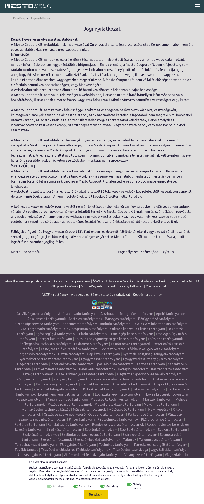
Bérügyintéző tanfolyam (156, 319)
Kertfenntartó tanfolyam (170, 369)
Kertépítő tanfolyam (133, 369)
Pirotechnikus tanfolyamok (117, 419)
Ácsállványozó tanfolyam (36, 314)
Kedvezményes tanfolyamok (55, 369)
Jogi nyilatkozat (40, 18)
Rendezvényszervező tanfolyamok (118, 424)
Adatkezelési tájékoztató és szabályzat (100, 294)
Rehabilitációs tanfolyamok (68, 424)
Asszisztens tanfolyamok (46, 319)
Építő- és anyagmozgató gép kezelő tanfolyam (110, 339)
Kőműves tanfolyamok (34, 379)
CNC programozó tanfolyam (85, 329)
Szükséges (58, 486)
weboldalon (36, 479)
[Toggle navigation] (198, 6)
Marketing (112, 486)
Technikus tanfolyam (115, 445)
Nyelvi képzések (158, 409)
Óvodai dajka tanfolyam (106, 414)
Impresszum (80, 281)
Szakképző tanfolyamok (41, 434)
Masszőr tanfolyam (158, 399)
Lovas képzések (158, 394)
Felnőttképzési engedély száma (27, 281)
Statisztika (85, 486)
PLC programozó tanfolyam (162, 419)
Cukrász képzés (121, 329)
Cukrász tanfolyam (150, 329)
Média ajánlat (156, 286)
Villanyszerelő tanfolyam (143, 455)
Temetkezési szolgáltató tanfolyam (160, 445)
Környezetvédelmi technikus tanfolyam (120, 379)
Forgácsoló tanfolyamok (36, 354)
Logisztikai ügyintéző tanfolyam (119, 394)
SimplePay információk (98, 286)
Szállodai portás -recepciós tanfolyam (91, 434)
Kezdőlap (19, 18)
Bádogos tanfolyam (120, 319)
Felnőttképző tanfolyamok (131, 344)
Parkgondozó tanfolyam (146, 414)
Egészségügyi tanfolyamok (56, 334)
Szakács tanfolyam (172, 429)
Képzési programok (147, 294)
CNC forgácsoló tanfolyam (41, 329)
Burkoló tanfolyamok (116, 324)
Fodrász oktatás (112, 349)
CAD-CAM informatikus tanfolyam (161, 324)
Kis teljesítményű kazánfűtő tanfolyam (84, 374)
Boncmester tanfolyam (79, 324)
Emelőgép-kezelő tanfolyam (132, 334)
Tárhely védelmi (137, 486)
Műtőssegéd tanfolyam (126, 409)
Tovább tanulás (26, 450)
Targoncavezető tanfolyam (159, 439)
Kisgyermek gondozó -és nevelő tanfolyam (149, 374)
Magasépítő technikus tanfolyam (116, 399)
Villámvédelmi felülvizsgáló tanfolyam (93, 455)
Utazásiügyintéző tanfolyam (39, 455)
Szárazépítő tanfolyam (140, 434)
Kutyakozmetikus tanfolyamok (106, 389)
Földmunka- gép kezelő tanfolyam (154, 349)
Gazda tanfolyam (71, 354)
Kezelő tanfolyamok (37, 374)
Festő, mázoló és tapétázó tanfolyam (69, 349)
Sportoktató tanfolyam (137, 429)
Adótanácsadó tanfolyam (78, 314)
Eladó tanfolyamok (93, 334)
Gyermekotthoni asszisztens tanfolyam (48, 359)
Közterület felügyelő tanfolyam (57, 389)
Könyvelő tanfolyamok (71, 379)
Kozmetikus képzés (95, 384)
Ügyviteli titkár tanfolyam (170, 450)
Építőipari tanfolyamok (165, 339)
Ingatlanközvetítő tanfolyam (72, 364)
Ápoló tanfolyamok (171, 314)
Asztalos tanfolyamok (85, 319)
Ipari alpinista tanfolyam (115, 364)
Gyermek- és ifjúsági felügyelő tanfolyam (153, 354)
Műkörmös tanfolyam (160, 404)
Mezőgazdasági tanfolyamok (69, 404)
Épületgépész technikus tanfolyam (45, 344)
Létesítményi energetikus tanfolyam (65, 394)
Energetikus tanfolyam (55, 339)
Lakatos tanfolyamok (149, 389)
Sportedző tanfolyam (101, 429)
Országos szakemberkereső (65, 414)
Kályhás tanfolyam (150, 364)
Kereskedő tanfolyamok (97, 369)
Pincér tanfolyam (82, 419)
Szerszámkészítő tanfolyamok (97, 439)
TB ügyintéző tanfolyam (77, 445)
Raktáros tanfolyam (29, 424)
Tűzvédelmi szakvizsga (130, 450)
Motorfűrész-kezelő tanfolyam (118, 404)
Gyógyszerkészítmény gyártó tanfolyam (153, 359)
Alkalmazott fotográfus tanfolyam (126, 314)
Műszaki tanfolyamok (89, 409)
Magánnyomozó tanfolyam (67, 399)
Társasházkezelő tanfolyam (36, 445)
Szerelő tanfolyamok (56, 439)
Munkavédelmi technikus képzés (46, 409)
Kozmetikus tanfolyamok (131, 384)
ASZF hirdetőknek (55, 294)
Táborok (129, 439)
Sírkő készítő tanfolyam (64, 429)
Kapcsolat (61, 281)
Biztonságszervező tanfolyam (37, 324)
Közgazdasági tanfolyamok (57, 384)
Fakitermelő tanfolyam (91, 344)
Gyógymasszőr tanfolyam (100, 359)
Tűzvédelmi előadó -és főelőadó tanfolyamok (75, 450)
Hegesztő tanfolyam (32, 364)
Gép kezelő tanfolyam (103, 354)
